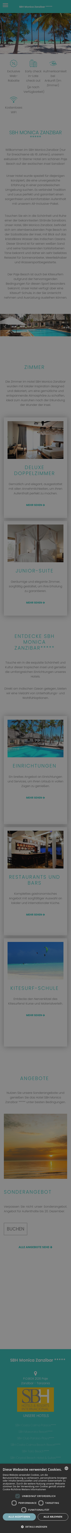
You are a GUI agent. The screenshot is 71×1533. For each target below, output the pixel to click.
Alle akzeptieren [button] (19, 1516)
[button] (35, 1526)
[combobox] (66, 1468)
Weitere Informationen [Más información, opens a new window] (33, 1489)
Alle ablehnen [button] (53, 1516)
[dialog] (35, 1498)
